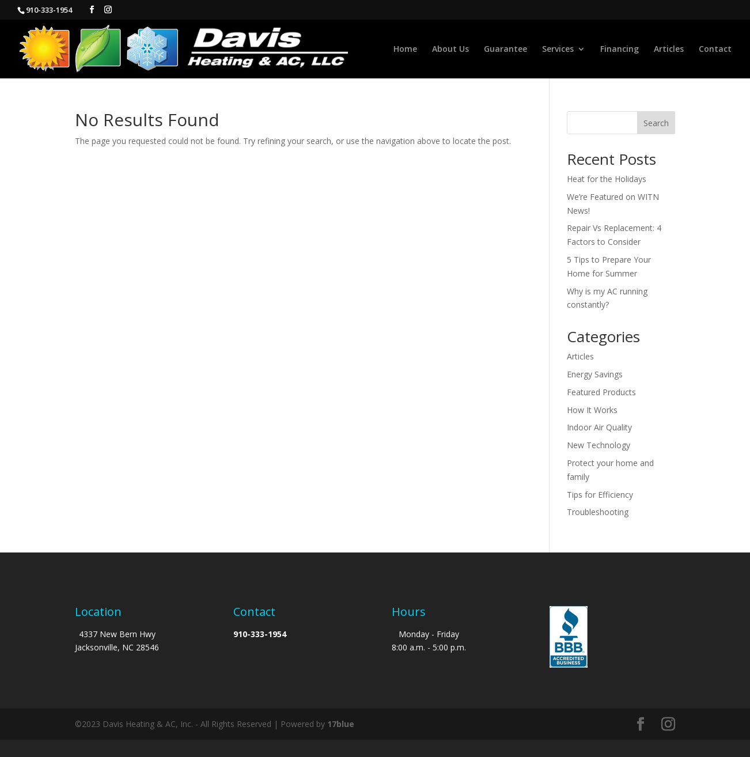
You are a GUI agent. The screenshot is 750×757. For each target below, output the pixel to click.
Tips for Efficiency (600, 494)
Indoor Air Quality (599, 427)
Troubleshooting (597, 511)
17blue (340, 723)
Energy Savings (595, 374)
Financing (619, 49)
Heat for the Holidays (606, 178)
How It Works (592, 409)
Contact (715, 49)
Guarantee (505, 49)
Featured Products (601, 392)
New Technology (598, 445)
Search (656, 123)
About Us (450, 49)
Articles (669, 49)
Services (558, 49)
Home (405, 49)
